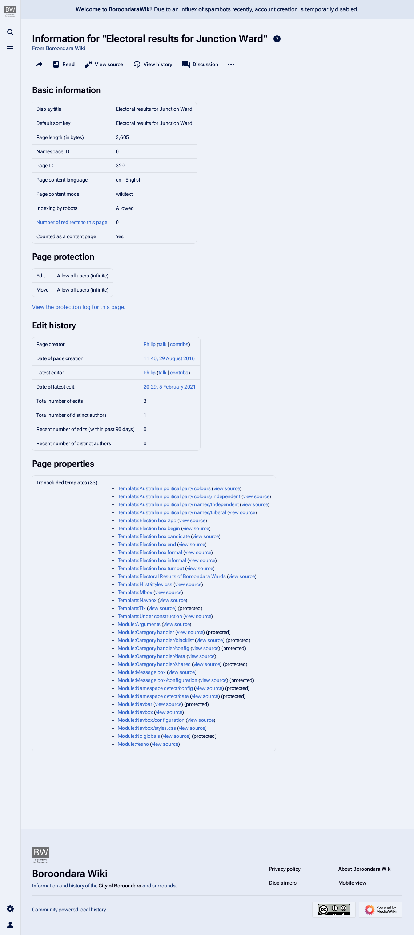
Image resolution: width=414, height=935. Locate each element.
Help (277, 38)
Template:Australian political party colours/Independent (179, 496)
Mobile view (352, 883)
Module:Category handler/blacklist (156, 640)
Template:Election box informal (152, 560)
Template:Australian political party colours (164, 488)
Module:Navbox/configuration (151, 720)
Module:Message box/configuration (157, 680)
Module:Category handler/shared (154, 664)
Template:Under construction (150, 616)
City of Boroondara (120, 886)
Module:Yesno (133, 744)
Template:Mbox (135, 592)
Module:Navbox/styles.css (147, 728)
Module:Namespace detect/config (155, 688)
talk (162, 344)
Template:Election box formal (150, 552)
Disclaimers (283, 883)
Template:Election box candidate (154, 536)
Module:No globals (139, 736)
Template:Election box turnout (151, 568)
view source (227, 488)
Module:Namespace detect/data (153, 696)
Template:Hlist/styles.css (145, 584)
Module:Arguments (139, 624)
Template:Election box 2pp (147, 520)
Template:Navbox (137, 600)
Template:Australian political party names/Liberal (172, 512)
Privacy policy (285, 869)
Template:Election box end (147, 544)
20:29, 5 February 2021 (170, 387)
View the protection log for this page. (79, 307)
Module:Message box (142, 672)
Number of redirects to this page (71, 222)
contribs (179, 344)
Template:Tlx (132, 608)
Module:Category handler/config (153, 648)
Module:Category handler (146, 632)
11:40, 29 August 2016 (169, 358)
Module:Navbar (135, 704)
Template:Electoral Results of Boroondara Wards (172, 576)
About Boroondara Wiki (365, 869)
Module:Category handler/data (151, 656)
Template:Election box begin (149, 528)
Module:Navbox (135, 712)
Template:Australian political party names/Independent (178, 504)
